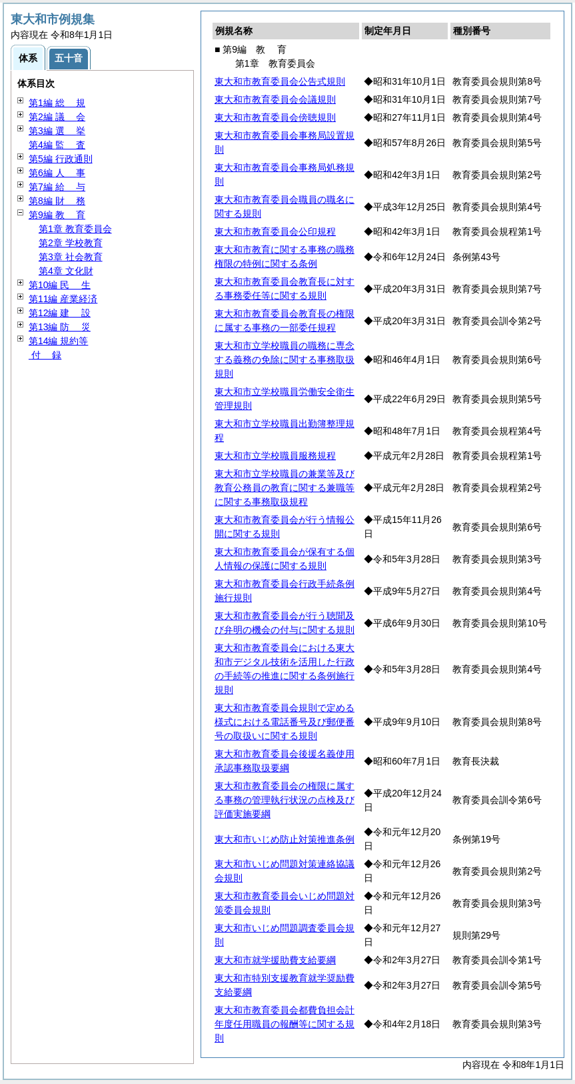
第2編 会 (57, 116)
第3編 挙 (57, 130)
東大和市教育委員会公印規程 (275, 231)
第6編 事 (57, 172)
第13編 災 (60, 327)
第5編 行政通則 (61, 158)
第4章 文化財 (66, 270)
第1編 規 (57, 102)
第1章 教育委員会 (75, 228)
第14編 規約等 (58, 341)
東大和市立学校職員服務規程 (275, 455)
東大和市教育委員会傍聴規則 (275, 117)
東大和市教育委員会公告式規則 (280, 81)
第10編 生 (60, 285)
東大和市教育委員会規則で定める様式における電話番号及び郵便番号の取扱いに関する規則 (284, 721)
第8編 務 (57, 200)
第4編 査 (57, 144)
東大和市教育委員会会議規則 (275, 99)
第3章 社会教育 (71, 256)
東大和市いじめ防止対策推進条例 (284, 839)
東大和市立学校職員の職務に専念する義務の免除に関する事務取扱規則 (284, 359)
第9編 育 (57, 214)
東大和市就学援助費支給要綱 (275, 960)
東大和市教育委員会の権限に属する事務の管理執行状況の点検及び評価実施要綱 (284, 799)
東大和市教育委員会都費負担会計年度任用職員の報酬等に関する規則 (284, 1024)
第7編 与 (57, 186)
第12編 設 (60, 313)
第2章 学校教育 (71, 242)
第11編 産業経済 (63, 299)
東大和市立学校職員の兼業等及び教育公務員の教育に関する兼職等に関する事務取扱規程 (284, 487)
